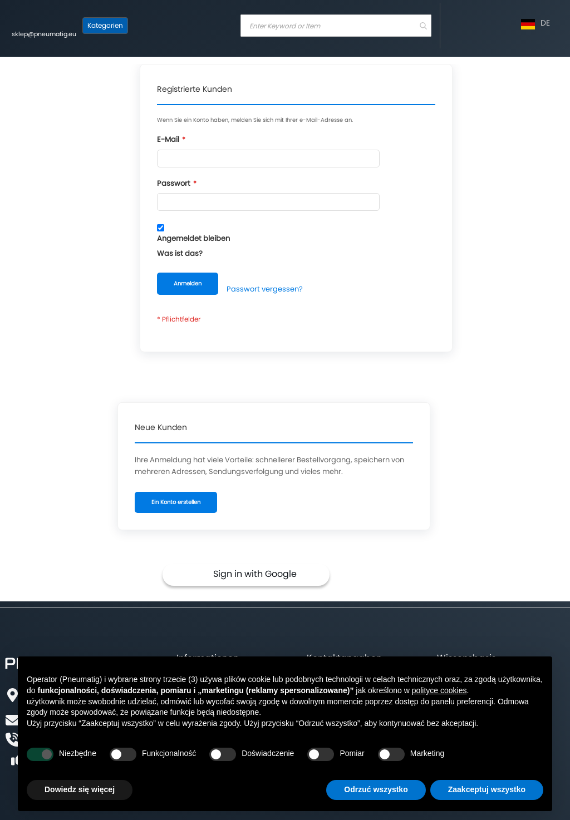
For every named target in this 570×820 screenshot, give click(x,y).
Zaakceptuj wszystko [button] (486, 789)
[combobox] (335, 25)
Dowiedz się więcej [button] (80, 789)
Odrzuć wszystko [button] (375, 789)
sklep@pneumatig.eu (44, 33)
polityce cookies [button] (439, 690)
